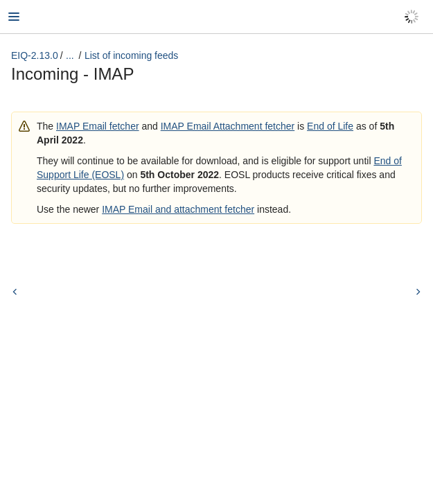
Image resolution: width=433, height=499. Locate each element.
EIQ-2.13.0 (34, 55)
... (70, 55)
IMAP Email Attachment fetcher (228, 126)
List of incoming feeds (131, 55)
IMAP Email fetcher (97, 126)
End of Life (330, 126)
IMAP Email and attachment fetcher (178, 209)
